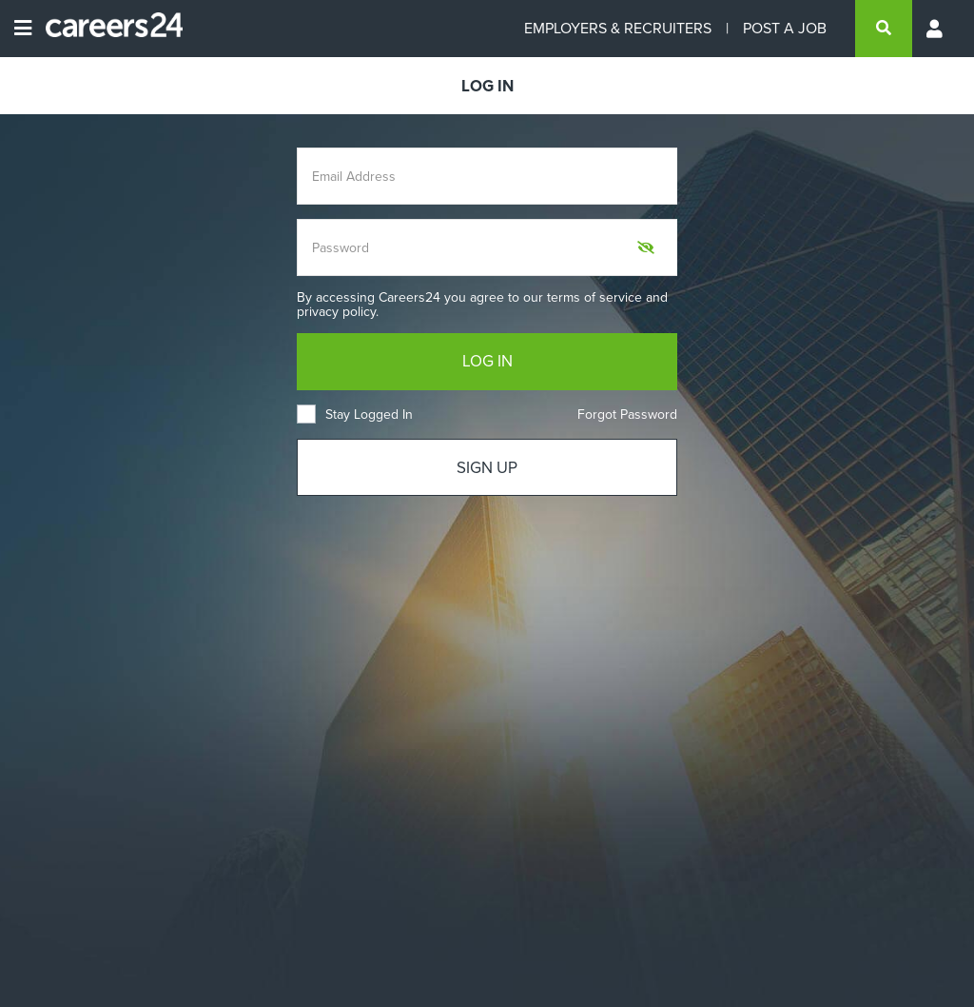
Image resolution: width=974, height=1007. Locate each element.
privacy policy (336, 312)
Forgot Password (627, 415)
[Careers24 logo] (107, 28)
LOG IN (487, 361)
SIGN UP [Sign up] (487, 468)
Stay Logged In (355, 415)
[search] (883, 28)
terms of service (594, 297)
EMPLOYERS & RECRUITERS (617, 28)
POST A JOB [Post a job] (785, 28)
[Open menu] (22, 28)
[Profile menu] (936, 28)
